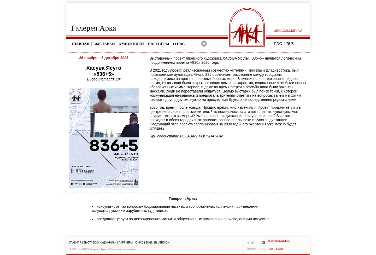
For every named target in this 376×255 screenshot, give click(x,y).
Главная (81, 44)
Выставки (104, 44)
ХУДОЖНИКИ (108, 242)
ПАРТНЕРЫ (126, 242)
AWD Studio (276, 248)
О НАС (139, 242)
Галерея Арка (93, 28)
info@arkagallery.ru (279, 240)
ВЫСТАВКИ (91, 242)
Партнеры (158, 44)
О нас (179, 44)
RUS (290, 44)
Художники (131, 44)
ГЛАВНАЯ (75, 242)
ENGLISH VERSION (157, 242)
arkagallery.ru (288, 30)
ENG (278, 44)
